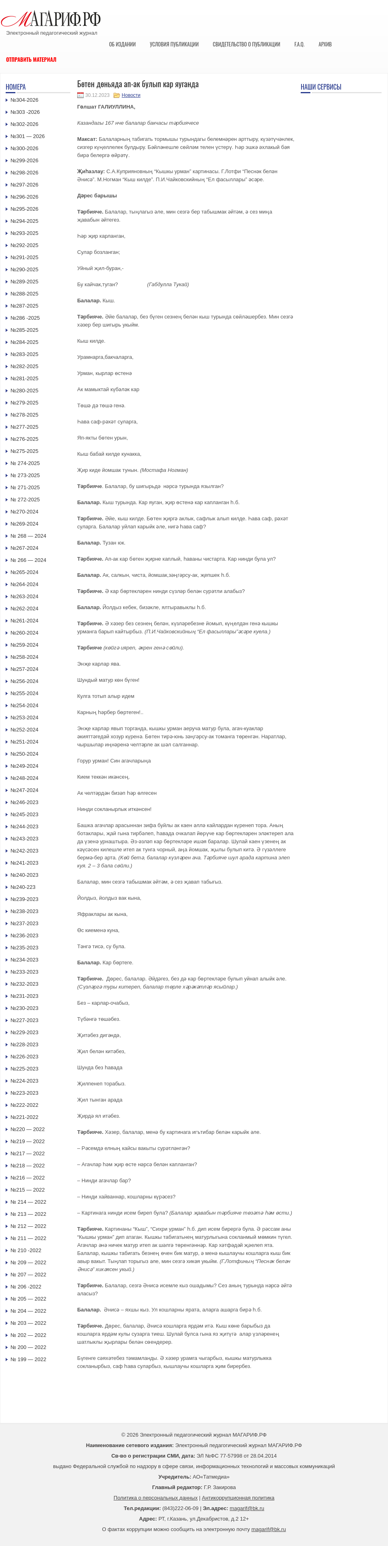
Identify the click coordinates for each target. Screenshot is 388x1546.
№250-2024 (24, 754)
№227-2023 (24, 1020)
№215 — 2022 (28, 1190)
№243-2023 (24, 839)
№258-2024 (24, 657)
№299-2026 (24, 160)
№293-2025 (24, 233)
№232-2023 (24, 984)
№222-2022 (24, 1105)
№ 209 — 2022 (28, 1262)
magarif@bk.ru (247, 1508)
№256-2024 (24, 681)
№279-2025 (24, 403)
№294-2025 (24, 221)
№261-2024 (24, 621)
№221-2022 (24, 1117)
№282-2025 (24, 366)
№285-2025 (24, 330)
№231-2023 (24, 996)
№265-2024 (24, 572)
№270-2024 (24, 512)
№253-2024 (24, 717)
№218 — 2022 (28, 1166)
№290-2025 (24, 269)
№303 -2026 (25, 112)
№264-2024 (24, 584)
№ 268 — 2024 (28, 536)
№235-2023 (24, 948)
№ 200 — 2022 (28, 1347)
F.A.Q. (299, 44)
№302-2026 (24, 124)
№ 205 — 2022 (28, 1299)
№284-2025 (24, 342)
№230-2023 (24, 1008)
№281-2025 (24, 378)
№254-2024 (24, 705)
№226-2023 (24, 1057)
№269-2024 (24, 524)
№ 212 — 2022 (28, 1226)
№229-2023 (24, 1032)
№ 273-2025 (25, 475)
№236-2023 (24, 935)
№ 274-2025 (25, 463)
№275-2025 (24, 451)
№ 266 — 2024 (28, 560)
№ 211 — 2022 (28, 1238)
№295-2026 (24, 209)
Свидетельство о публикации (246, 44)
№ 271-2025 (25, 487)
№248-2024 (24, 778)
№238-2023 (24, 911)
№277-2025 (24, 427)
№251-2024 (24, 742)
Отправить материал (31, 59)
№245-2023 (24, 814)
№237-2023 (24, 923)
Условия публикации (174, 44)
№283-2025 (24, 354)
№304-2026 (24, 100)
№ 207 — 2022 (28, 1275)
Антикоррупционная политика (238, 1498)
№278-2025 (24, 415)
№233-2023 (24, 972)
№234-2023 (24, 960)
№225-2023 (24, 1069)
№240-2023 (24, 875)
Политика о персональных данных (156, 1498)
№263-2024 (24, 596)
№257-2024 (24, 669)
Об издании (122, 44)
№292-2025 (24, 245)
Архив (325, 44)
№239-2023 (24, 899)
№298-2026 (24, 173)
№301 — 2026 (28, 136)
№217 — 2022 (28, 1153)
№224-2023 (24, 1081)
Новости (131, 95)
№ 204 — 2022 (28, 1311)
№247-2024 (24, 790)
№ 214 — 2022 (28, 1202)
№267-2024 (24, 548)
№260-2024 (24, 633)
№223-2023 (24, 1093)
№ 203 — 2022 (28, 1323)
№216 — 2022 (28, 1178)
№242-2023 (24, 851)
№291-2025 (24, 257)
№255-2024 (24, 693)
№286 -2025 (25, 318)
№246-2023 (24, 802)
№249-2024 (24, 766)
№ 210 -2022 (26, 1250)
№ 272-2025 (25, 499)
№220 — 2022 (28, 1129)
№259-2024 (24, 645)
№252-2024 (24, 730)
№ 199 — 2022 (28, 1359)
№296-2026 (24, 197)
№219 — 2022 (28, 1141)
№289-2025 (24, 282)
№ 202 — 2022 (28, 1335)
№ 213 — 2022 (28, 1214)
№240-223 (23, 887)
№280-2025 (24, 391)
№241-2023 (24, 863)
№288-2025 (24, 294)
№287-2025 (24, 306)
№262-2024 (24, 608)
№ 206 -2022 (26, 1287)
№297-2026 (24, 185)
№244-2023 (24, 826)
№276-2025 (24, 439)
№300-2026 (24, 148)
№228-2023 (24, 1044)
